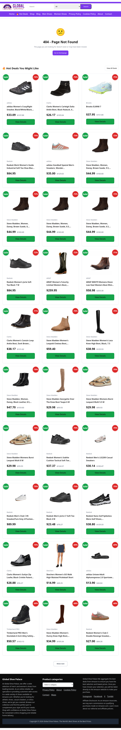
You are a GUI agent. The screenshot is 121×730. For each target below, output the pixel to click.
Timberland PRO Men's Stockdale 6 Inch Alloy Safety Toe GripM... (20, 638)
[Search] (41, 6)
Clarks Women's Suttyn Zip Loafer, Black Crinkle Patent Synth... (19, 579)
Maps (53, 697)
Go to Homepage (60, 53)
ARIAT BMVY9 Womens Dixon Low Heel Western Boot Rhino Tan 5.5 (99, 287)
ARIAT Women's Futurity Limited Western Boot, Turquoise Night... (57, 287)
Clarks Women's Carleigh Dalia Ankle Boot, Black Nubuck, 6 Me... (60, 111)
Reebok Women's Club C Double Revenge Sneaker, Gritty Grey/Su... (97, 638)
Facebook (98, 698)
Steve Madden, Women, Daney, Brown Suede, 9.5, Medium (97, 170)
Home (11, 14)
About (100, 14)
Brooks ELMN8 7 (93, 108)
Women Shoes (60, 14)
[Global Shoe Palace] (13, 6)
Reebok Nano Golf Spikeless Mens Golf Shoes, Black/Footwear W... (99, 521)
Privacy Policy (75, 14)
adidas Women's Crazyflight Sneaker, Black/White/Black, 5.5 (19, 111)
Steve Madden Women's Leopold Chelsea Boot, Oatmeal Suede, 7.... (57, 345)
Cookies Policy (89, 14)
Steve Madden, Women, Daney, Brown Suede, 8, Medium (17, 228)
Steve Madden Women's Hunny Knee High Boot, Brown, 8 (57, 638)
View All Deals (109, 69)
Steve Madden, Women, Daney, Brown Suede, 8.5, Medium (57, 228)
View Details (20, 124)
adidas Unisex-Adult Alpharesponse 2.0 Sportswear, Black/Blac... (100, 579)
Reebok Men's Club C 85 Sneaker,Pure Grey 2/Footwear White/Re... (21, 521)
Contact (108, 14)
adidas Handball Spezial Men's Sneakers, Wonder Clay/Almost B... (60, 170)
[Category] (67, 6)
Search (85, 6)
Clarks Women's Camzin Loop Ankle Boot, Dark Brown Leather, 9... (20, 345)
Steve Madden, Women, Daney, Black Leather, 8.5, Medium (18, 404)
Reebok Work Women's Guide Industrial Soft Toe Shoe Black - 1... (20, 170)
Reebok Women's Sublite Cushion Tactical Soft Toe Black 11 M (57, 462)
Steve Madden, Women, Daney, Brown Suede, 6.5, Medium (97, 228)
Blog (38, 14)
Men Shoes (47, 14)
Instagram (87, 698)
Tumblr (110, 698)
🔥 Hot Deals (22, 14)
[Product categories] (58, 687)
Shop (32, 14)
